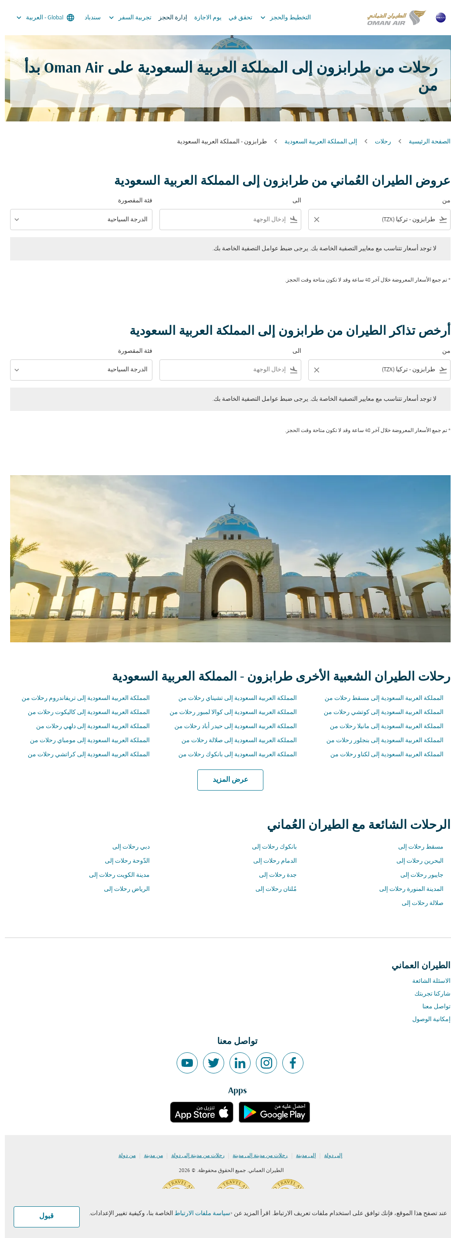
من (441, 201)
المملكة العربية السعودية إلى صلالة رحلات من (234, 740)
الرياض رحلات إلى (122, 889)
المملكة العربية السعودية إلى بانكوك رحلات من (233, 754)
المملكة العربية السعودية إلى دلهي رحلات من (88, 726)
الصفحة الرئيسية (425, 142)
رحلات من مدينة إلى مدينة (255, 1155)
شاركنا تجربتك (428, 994)
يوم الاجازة (203, 18)
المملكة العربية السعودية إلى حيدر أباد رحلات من (231, 726)
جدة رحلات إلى (273, 875)
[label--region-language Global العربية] (40, 17)
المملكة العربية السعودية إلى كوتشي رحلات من (379, 712)
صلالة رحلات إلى (418, 903)
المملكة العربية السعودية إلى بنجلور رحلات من (380, 740)
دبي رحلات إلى (126, 847)
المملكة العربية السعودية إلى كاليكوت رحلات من (84, 712)
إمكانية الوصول (426, 1019)
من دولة (122, 1155)
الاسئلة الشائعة (426, 981)
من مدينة (148, 1155)
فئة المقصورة (130, 201)
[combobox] (380, 219)
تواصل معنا (432, 1007)
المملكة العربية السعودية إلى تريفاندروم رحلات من (81, 698)
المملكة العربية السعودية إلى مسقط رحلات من (379, 698)
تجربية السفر (123, 17)
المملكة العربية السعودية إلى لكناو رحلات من (382, 754)
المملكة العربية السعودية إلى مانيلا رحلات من (382, 726)
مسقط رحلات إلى (416, 847)
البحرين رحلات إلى (415, 861)
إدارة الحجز (168, 18)
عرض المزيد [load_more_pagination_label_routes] (226, 780)
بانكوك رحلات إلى (269, 847)
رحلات (378, 142)
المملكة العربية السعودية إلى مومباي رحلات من (85, 740)
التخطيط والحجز (278, 17)
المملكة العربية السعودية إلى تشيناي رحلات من (233, 698)
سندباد (88, 18)
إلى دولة (328, 1155)
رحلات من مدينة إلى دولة (193, 1155)
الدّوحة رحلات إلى (122, 861)
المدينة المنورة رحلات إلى (406, 889)
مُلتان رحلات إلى (271, 889)
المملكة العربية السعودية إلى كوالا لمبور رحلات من (228, 712)
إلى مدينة (301, 1155)
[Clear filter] (311, 219)
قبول (41, 1216)
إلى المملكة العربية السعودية (316, 142)
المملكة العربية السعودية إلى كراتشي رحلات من (84, 754)
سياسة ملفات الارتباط (198, 1213)
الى (292, 201)
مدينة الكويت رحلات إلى (114, 875)
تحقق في (236, 18)
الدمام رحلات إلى (270, 861)
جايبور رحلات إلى (417, 875)
